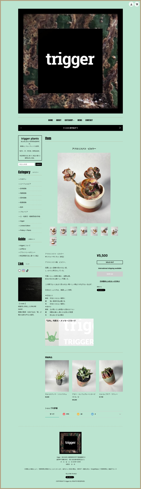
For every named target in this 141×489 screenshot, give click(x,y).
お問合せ (23, 249)
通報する (99, 286)
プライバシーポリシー (27, 252)
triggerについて (25, 245)
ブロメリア (24, 212)
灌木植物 (23, 198)
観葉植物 (23, 202)
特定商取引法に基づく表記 (29, 256)
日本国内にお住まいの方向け (110, 281)
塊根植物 (23, 193)
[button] (69, 120)
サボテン (23, 179)
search (38, 164)
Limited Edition (25, 226)
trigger (22, 221)
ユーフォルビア (25, 184)
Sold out (110, 274)
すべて (52, 414)
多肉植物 (23, 188)
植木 (21, 207)
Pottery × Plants (25, 230)
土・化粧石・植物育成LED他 (30, 216)
